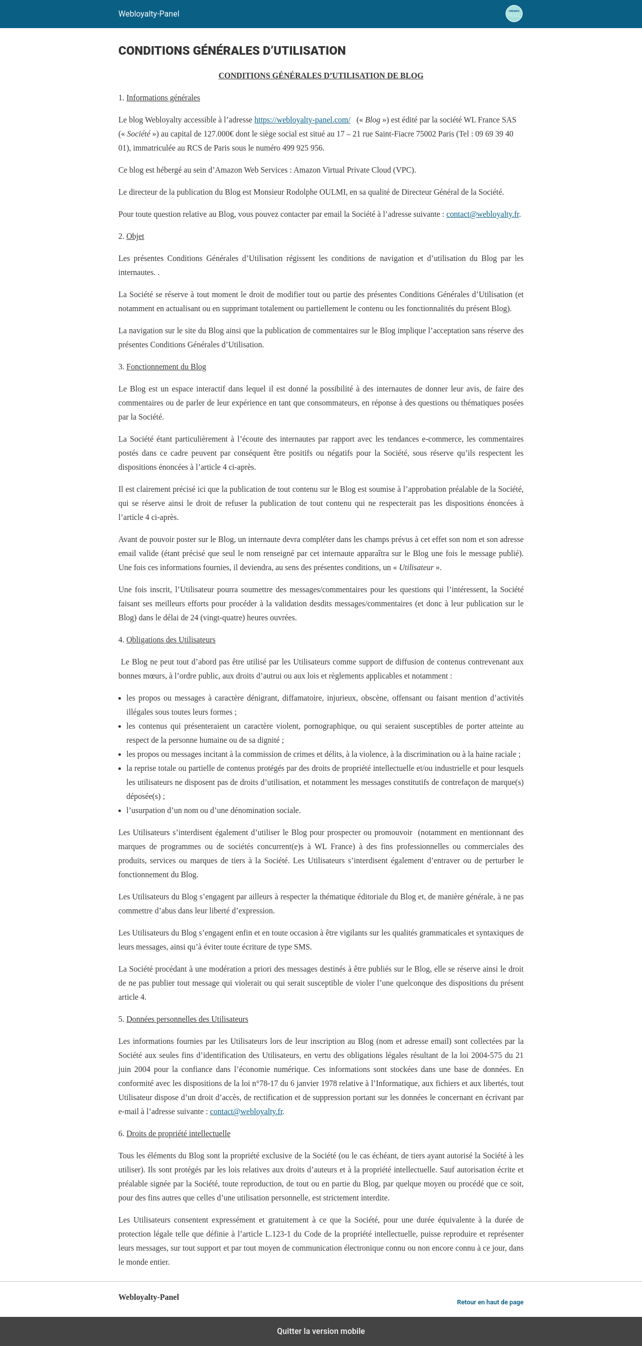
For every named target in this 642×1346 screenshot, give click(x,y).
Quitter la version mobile (321, 1331)
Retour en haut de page (490, 1302)
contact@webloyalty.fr (482, 214)
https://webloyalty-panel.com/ (302, 119)
